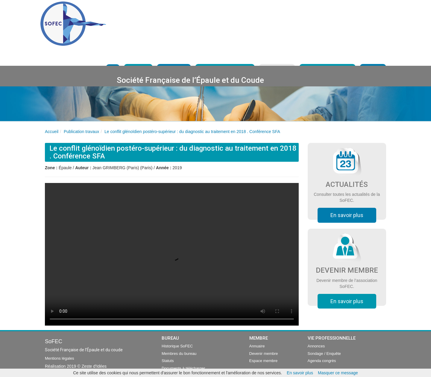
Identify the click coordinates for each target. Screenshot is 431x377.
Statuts (168, 360)
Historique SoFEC (177, 346)
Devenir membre (263, 353)
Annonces (316, 346)
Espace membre (263, 360)
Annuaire (257, 346)
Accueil (51, 131)
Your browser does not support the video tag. (172, 254)
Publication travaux (81, 131)
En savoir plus (346, 215)
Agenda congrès (322, 360)
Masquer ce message (338, 372)
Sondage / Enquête (324, 353)
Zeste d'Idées (94, 366)
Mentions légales (59, 358)
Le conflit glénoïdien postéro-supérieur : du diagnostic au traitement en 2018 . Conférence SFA (192, 131)
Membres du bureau (179, 353)
